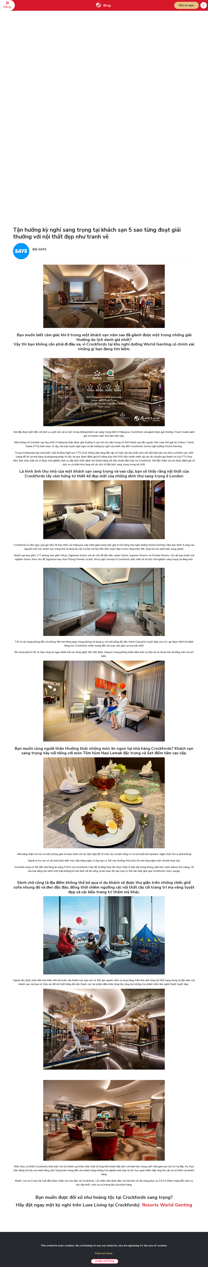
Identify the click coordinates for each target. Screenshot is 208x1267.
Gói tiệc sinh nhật (128, 1194)
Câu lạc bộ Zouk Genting (166, 1194)
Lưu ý (87, 1190)
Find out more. (104, 1253)
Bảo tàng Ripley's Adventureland (170, 1203)
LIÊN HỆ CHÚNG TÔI (23, 1170)
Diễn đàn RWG (57, 1190)
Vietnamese (185, 1171)
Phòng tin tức (56, 1185)
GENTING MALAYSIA (59, 1170)
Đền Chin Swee (161, 1180)
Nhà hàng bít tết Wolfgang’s (133, 1213)
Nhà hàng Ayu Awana (164, 1199)
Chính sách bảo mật (94, 1180)
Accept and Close (104, 1260)
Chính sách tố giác (93, 1203)
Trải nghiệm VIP (127, 1184)
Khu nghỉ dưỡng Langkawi (132, 1203)
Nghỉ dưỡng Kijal (127, 1199)
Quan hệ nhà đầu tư (59, 1180)
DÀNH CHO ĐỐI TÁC (164, 1170)
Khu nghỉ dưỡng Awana (130, 1208)
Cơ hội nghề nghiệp (59, 1204)
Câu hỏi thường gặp (24, 1180)
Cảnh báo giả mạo (93, 1185)
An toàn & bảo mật (23, 1190)
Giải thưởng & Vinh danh (61, 1209)
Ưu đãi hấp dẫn (127, 1222)
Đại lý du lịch (56, 1199)
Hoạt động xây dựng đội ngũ (133, 1189)
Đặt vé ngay (186, 5)
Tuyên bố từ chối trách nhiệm (98, 1176)
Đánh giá (19, 1195)
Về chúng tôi (55, 1176)
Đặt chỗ (18, 1176)
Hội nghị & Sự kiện (128, 1217)
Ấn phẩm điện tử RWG (60, 1195)
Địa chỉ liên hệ (21, 1185)
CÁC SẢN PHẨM (126, 1170)
